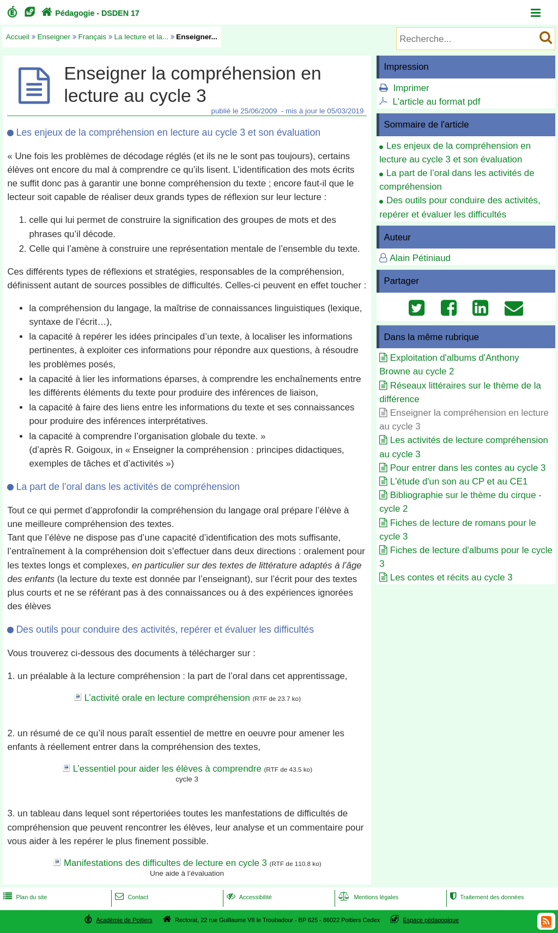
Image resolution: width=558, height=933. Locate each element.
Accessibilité (248, 897)
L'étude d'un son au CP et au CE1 (458, 481)
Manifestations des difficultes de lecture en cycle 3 (165, 863)
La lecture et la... (141, 37)
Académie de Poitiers (124, 920)
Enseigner (54, 37)
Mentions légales (367, 897)
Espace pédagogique (431, 920)
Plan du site (24, 897)
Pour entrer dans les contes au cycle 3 (467, 468)
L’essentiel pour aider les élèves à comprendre (167, 769)
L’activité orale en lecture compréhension (167, 698)
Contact (130, 897)
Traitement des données (486, 897)
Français (92, 37)
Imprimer (411, 88)
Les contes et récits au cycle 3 (451, 577)
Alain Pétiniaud (420, 258)
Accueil (17, 37)
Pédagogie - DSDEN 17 (89, 13)
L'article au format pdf (436, 101)
